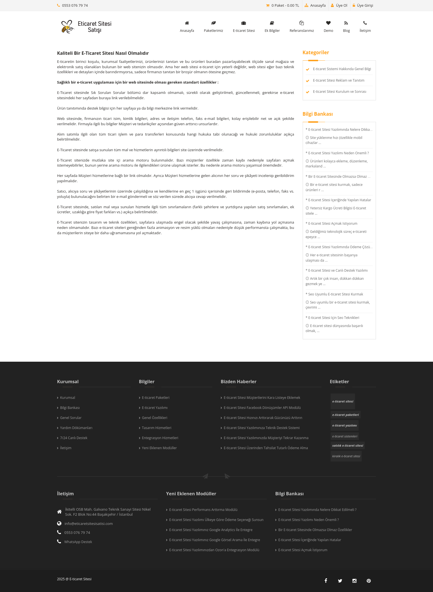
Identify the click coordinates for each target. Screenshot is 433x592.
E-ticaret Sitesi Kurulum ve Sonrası (339, 91)
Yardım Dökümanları (76, 427)
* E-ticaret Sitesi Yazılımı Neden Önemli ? (337, 153)
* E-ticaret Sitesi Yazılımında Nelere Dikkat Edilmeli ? (346, 129)
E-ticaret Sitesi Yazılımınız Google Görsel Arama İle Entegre (214, 539)
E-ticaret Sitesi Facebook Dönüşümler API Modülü (262, 407)
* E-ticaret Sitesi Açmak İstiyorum (331, 223)
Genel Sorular (70, 417)
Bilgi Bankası (70, 407)
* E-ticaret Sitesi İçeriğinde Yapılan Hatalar (338, 200)
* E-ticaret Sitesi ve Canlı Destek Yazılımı (337, 270)
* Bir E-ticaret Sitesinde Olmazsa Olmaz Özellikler (344, 176)
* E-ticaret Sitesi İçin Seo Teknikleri (332, 317)
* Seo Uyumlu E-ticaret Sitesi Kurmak (334, 294)
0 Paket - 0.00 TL (285, 5)
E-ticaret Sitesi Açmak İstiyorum (302, 550)
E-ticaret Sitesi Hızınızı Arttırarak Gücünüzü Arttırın (263, 417)
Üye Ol (339, 5)
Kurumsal (67, 397)
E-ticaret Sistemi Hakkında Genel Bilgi (342, 69)
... (320, 142)
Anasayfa (315, 5)
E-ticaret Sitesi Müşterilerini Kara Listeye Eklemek (262, 397)
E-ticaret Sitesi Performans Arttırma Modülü (203, 509)
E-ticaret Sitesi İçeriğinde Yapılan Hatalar (309, 539)
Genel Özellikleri (155, 417)
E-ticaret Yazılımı (155, 407)
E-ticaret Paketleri (156, 397)
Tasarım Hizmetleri (156, 427)
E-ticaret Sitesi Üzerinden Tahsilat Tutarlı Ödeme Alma (266, 448)
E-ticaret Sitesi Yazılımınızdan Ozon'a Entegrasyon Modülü (214, 550)
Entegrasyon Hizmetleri (160, 437)
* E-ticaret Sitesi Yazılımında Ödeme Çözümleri (342, 247)
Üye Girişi (363, 5)
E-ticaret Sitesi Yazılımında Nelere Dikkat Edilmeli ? (317, 509)
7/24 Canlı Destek (73, 437)
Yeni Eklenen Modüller (159, 448)
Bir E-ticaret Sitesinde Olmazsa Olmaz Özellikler (315, 529)
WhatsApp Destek (78, 541)
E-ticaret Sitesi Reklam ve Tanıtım (338, 80)
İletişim (65, 448)
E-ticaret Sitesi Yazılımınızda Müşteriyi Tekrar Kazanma (266, 437)
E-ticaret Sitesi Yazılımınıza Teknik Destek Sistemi (262, 427)
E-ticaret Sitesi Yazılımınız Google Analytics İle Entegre (211, 529)
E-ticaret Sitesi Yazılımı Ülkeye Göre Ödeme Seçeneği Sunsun (216, 519)
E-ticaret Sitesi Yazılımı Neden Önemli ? (308, 519)
